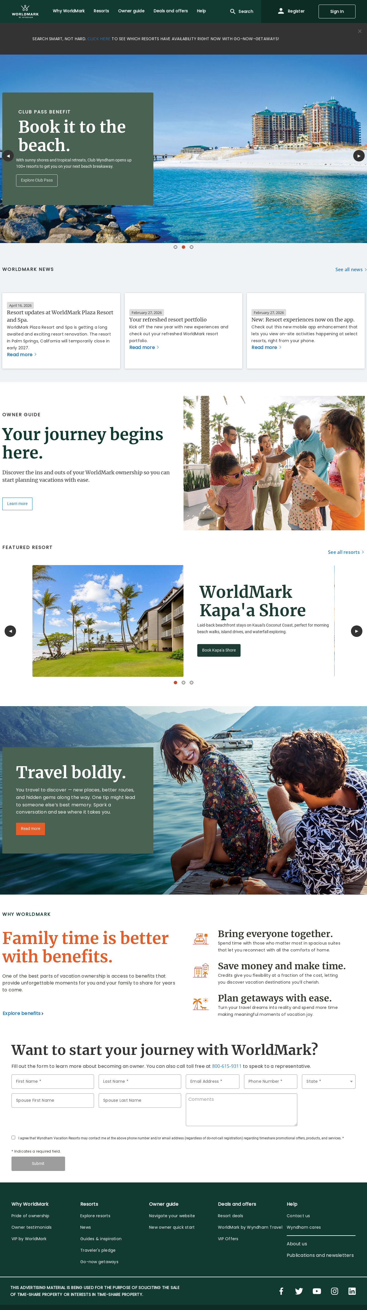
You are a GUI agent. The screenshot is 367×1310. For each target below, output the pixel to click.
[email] (212, 1081)
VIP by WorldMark (28, 1239)
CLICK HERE (98, 38)
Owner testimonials (31, 1227)
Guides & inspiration (101, 1239)
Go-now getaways (99, 1262)
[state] (329, 1081)
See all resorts (344, 552)
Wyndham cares (304, 1227)
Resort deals (230, 1216)
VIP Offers (228, 1239)
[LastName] (140, 1081)
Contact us (298, 1216)
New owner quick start (172, 1227)
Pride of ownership (30, 1216)
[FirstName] (52, 1081)
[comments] (241, 1109)
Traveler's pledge (98, 1250)
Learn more (17, 503)
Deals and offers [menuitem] (171, 11)
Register (291, 11)
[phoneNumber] (271, 1081)
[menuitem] (25, 11)
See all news (349, 269)
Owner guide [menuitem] (131, 11)
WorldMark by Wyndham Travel (250, 1227)
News (85, 1227)
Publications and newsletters (320, 1255)
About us (297, 1243)
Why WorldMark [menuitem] (69, 11)
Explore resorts (95, 1216)
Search (241, 11)
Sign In (337, 11)
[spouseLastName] (140, 1100)
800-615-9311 (227, 1066)
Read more (30, 828)
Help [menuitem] (201, 11)
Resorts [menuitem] (101, 11)
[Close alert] (359, 32)
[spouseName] (52, 1100)
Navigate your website (172, 1216)
